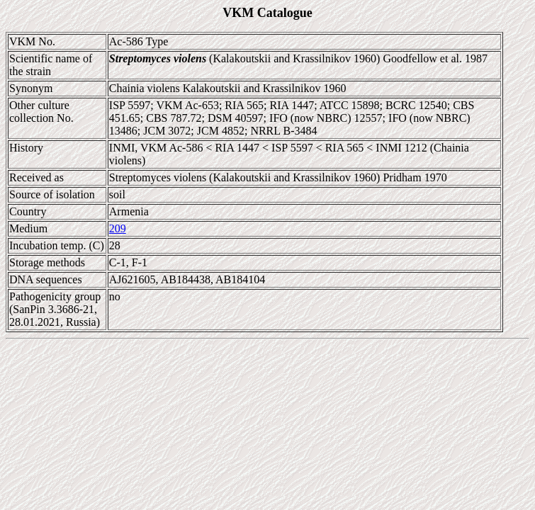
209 (117, 228)
